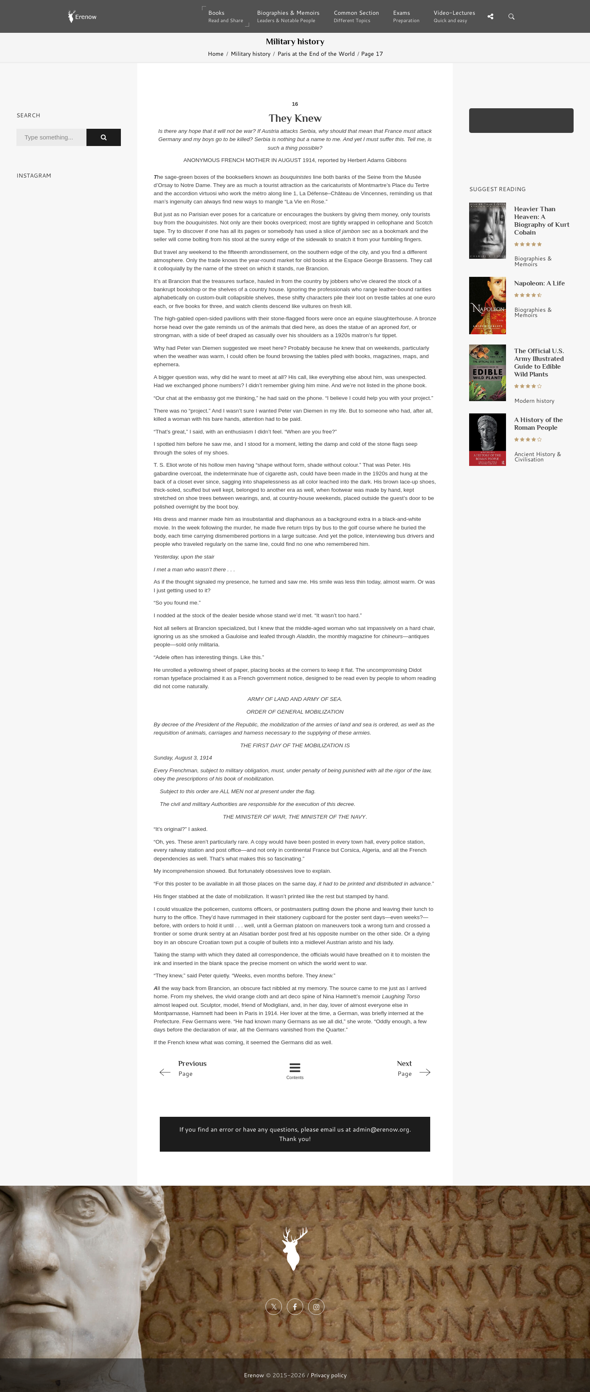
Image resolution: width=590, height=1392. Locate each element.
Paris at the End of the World (316, 53)
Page (210, 1068)
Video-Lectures (454, 16)
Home (216, 53)
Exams (406, 16)
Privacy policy (329, 1375)
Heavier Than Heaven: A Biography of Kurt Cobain (542, 220)
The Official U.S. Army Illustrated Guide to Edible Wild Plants (539, 362)
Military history (250, 53)
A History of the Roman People (538, 423)
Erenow (254, 1375)
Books (225, 16)
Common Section (356, 16)
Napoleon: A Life (539, 283)
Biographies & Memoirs (288, 16)
